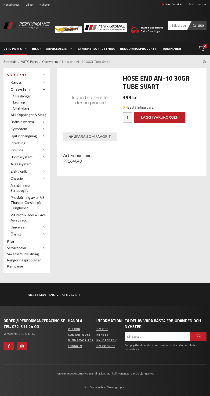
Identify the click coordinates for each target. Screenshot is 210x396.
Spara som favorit (90, 136)
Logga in (75, 345)
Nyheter (45, 4)
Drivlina (29, 150)
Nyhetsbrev (106, 340)
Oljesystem (29, 89)
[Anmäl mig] (198, 336)
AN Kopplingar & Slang (29, 115)
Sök (198, 25)
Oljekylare (21, 108)
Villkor (29, 4)
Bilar (36, 48)
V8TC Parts (15, 48)
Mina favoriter (172, 4)
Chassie (29, 178)
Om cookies (105, 345)
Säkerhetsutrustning (96, 48)
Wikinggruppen (116, 387)
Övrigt (29, 234)
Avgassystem (21, 164)
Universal (29, 227)
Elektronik (29, 171)
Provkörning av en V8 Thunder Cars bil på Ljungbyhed (27, 202)
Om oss (102, 328)
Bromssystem (29, 157)
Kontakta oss (12, 4)
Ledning (19, 102)
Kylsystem (29, 129)
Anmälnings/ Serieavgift (20, 188)
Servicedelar (59, 48)
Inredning (18, 143)
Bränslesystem (29, 122)
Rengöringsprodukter (139, 48)
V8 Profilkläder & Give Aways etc (28, 217)
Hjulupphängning (29, 136)
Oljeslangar (22, 96)
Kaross (29, 82)
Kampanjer (172, 48)
